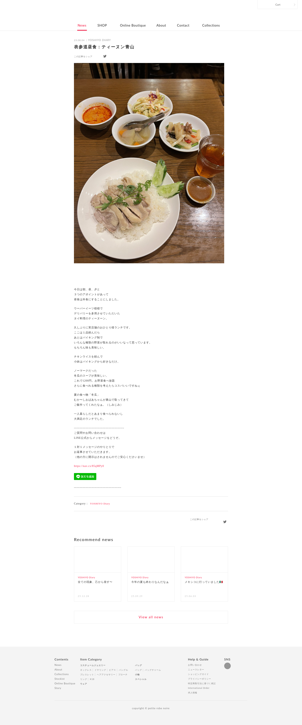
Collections (211, 25)
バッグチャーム (153, 670)
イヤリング (100, 670)
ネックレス (86, 670)
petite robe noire (150, 12)
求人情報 (192, 692)
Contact (183, 25)
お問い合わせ (195, 665)
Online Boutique (133, 25)
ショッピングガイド (198, 674)
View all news (151, 617)
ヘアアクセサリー (106, 674)
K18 (92, 679)
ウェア (83, 683)
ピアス (112, 670)
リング (83, 679)
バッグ (138, 665)
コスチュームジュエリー (93, 665)
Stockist (60, 678)
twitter (105, 56)
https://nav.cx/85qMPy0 (89, 466)
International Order (199, 688)
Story (58, 688)
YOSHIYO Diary (100, 503)
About (161, 25)
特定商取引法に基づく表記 (202, 683)
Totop (250, 661)
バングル (123, 670)
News (82, 25)
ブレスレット (87, 674)
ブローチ (123, 674)
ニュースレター (196, 669)
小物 (137, 674)
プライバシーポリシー (199, 678)
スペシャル (141, 679)
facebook (98, 56)
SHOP (102, 25)
